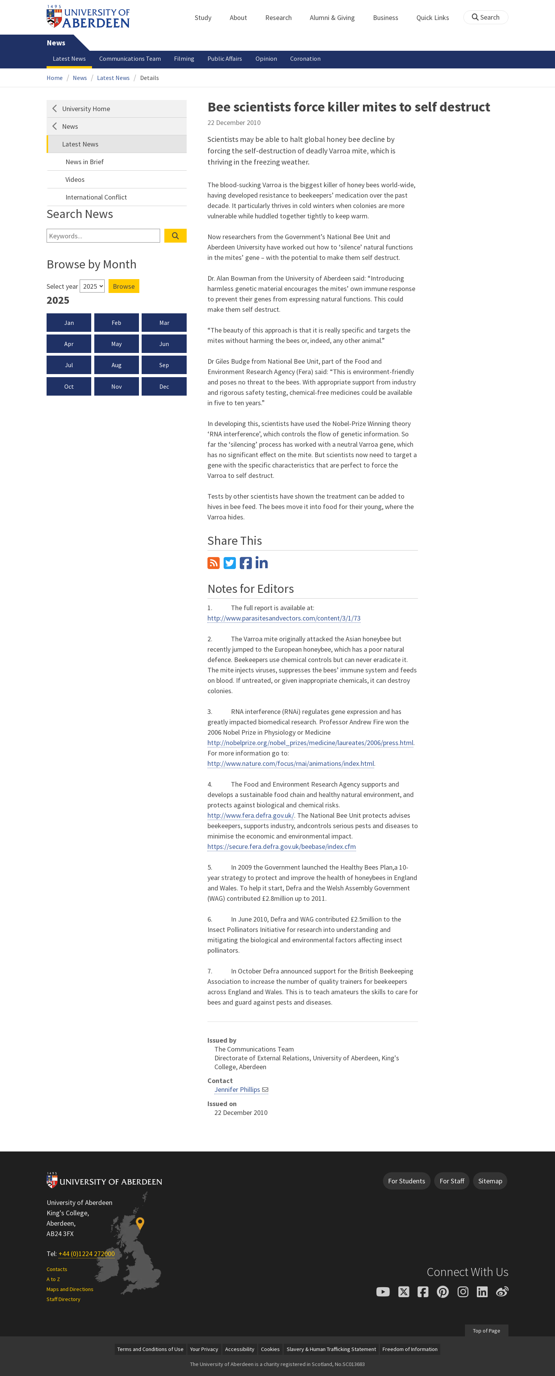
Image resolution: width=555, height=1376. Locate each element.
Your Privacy (204, 1349)
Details (149, 78)
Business (390, 17)
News (56, 42)
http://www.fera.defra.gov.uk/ (250, 815)
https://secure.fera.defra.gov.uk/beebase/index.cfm (281, 846)
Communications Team (130, 58)
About (243, 17)
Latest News (69, 58)
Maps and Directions (70, 1289)
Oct (69, 386)
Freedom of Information (410, 1349)
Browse (124, 286)
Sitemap (490, 1180)
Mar (164, 322)
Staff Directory (63, 1299)
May (116, 344)
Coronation (305, 58)
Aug (117, 365)
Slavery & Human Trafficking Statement (331, 1349)
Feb (116, 322)
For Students (406, 1180)
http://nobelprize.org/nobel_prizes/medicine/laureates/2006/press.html (310, 742)
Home (55, 78)
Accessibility (239, 1349)
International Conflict (96, 197)
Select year (62, 286)
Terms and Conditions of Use (150, 1349)
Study (207, 17)
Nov (116, 386)
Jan (69, 322)
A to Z (53, 1279)
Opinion (266, 58)
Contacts (57, 1269)
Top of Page (486, 1330)
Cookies (270, 1349)
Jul (69, 365)
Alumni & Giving (336, 17)
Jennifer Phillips (237, 1089)
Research (282, 17)
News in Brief (84, 161)
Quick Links (437, 17)
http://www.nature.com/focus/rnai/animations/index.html (290, 763)
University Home (86, 108)
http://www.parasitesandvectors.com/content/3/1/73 (284, 618)
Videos (75, 179)
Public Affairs (224, 58)
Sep (164, 365)
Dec (164, 386)
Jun (164, 344)
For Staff (452, 1180)
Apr (69, 344)
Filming (184, 58)
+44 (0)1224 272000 (87, 1253)
